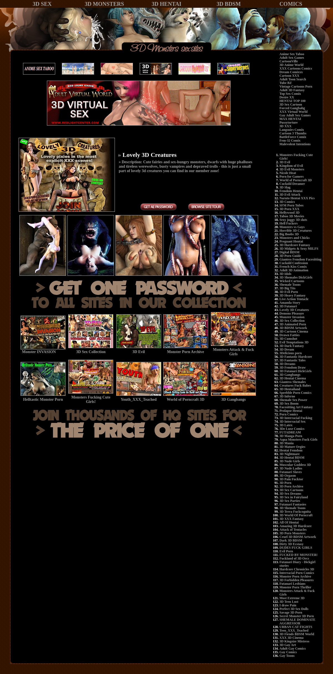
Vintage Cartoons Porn (295, 86)
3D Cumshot (288, 339)
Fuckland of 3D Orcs (294, 558)
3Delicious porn (290, 353)
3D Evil (284, 162)
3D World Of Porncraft (295, 515)
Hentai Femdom (290, 450)
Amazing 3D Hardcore (295, 526)
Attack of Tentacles (293, 530)
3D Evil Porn (288, 292)
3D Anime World (291, 65)
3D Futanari (288, 306)
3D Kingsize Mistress (294, 641)
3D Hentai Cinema (292, 378)
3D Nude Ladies (290, 468)
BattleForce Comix (292, 137)
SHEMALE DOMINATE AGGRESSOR (297, 621)
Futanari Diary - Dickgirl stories (297, 564)
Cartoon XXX (289, 76)
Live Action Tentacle (294, 299)
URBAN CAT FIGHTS (295, 627)
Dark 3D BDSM (290, 540)
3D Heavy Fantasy (292, 295)
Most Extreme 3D (291, 598)
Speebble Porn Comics (295, 393)
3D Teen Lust (288, 602)
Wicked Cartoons (291, 281)
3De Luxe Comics (291, 429)
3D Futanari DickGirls (295, 371)
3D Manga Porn (290, 436)
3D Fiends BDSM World (296, 634)
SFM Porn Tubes (291, 205)
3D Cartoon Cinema (293, 331)
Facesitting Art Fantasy (296, 407)
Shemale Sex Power (293, 400)
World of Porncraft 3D (295, 180)
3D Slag (285, 187)
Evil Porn (286, 551)
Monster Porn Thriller (295, 587)
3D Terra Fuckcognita (295, 512)
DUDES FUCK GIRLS (295, 548)
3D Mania (286, 443)
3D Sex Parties (289, 501)
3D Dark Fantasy (291, 346)
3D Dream (286, 349)
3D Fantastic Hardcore (295, 357)
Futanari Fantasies (292, 504)
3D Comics (287, 202)
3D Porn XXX (289, 209)
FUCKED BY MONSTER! (298, 555)
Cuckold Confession (293, 263)
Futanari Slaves (290, 472)
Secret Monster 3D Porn (296, 616)
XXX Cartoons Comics (295, 68)
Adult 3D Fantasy (292, 90)
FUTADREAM (290, 432)
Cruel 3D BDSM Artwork (297, 537)
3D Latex (285, 425)
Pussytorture (288, 122)
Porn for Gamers (291, 176)
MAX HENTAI (290, 119)
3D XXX (285, 126)
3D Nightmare (289, 454)
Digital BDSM (289, 252)
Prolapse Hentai (290, 411)
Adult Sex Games (291, 58)
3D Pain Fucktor (291, 479)
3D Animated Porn (292, 324)
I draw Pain (287, 605)
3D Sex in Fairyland (293, 497)
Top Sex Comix (290, 94)
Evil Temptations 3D (294, 342)
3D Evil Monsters (291, 169)
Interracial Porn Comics (296, 573)
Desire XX (286, 97)
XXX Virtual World (293, 112)
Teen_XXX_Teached (293, 630)
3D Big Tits (287, 288)
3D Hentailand (289, 389)
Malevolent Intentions (295, 144)
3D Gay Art (287, 645)
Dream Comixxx (291, 72)
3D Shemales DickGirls (295, 277)
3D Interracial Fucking (295, 418)
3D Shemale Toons (292, 508)
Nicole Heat (287, 173)
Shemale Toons (290, 285)
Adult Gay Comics (292, 648)
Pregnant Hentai (291, 241)
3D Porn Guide (290, 256)
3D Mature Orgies (292, 447)
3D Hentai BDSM (291, 457)
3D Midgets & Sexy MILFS (298, 249)
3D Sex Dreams (290, 494)
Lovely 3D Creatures (294, 310)
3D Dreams (287, 364)
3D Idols (285, 274)
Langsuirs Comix (291, 130)
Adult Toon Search (292, 79)
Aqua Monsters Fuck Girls (298, 439)
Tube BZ (285, 83)
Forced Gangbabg (292, 108)
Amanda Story (289, 303)
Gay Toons (286, 656)
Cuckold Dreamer (292, 184)
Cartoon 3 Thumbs (292, 133)
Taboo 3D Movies (291, 216)
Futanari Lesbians (292, 584)
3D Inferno (287, 396)
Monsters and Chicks (294, 238)
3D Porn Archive (291, 486)
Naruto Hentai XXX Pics (297, 198)
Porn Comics (288, 414)
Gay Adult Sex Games (295, 115)
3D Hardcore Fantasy (294, 245)
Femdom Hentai (290, 191)
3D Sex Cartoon (290, 104)
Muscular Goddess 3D (295, 465)
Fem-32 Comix (290, 140)
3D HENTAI (166, 4)
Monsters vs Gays (292, 227)
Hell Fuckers (288, 223)
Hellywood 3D (289, 213)
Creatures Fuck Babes (295, 385)
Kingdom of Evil (291, 166)
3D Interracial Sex (292, 421)
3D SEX (42, 4)
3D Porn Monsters (292, 533)
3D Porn (285, 483)
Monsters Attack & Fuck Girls (297, 592)
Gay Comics (288, 652)
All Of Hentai (289, 522)
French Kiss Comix (293, 267)
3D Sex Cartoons (291, 490)
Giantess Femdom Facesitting (300, 259)
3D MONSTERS (104, 4)
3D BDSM (228, 4)
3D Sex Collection (292, 321)
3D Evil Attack (289, 194)
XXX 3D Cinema (291, 638)
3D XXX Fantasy (291, 519)
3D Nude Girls (289, 461)
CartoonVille (288, 61)
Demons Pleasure (291, 313)
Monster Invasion (291, 317)
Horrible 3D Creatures (295, 231)
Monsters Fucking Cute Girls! (296, 156)
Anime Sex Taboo (291, 54)
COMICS (290, 4)
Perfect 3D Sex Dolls (293, 609)
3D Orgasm (287, 476)
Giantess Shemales (292, 382)
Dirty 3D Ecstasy (291, 544)
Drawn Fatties (289, 335)
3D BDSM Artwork (293, 328)
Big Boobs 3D (289, 234)
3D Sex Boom (289, 403)
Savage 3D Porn (290, 612)
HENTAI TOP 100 (292, 101)
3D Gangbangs (290, 375)
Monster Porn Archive (295, 576)
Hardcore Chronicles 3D (296, 569)
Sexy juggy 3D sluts (293, 220)
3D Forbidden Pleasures (296, 580)
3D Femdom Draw (292, 367)
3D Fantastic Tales (292, 360)
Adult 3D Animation (293, 270)
